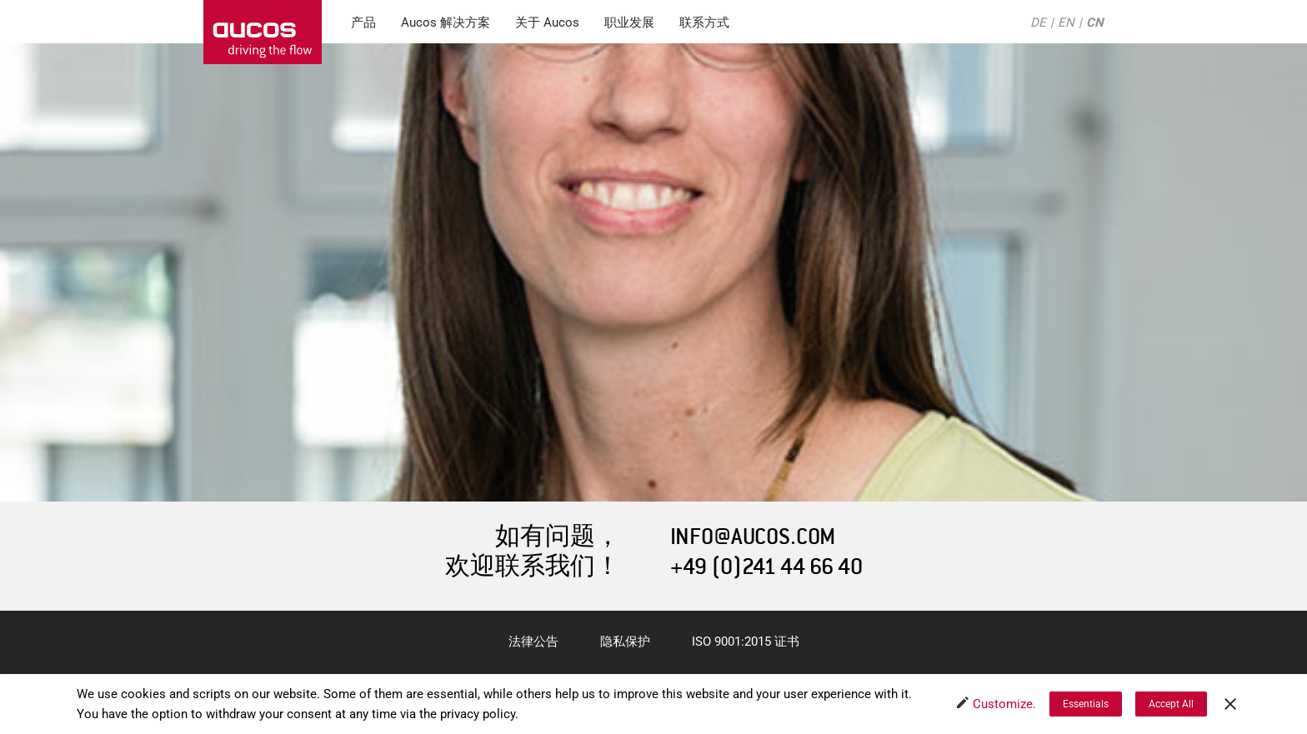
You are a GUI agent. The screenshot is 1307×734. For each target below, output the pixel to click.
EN (1066, 22)
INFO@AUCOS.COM (752, 537)
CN (1095, 22)
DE (1038, 22)
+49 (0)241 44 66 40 (766, 567)
